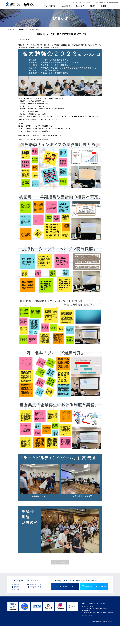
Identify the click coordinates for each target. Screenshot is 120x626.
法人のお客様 (66, 6)
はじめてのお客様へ (50, 6)
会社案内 (92, 6)
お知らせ (15, 29)
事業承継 (16, 589)
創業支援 (16, 587)
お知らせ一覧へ (60, 562)
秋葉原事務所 (86, 610)
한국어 (88, 2)
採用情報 (103, 6)
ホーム (9, 29)
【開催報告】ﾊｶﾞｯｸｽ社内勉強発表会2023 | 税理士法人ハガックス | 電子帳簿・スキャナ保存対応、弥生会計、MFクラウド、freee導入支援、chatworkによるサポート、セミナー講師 (20, 4)
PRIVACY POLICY (87, 615)
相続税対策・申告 (35, 584)
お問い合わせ (112, 2)
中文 (84, 2)
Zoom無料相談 (100, 2)
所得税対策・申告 (35, 587)
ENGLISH (78, 2)
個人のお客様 (80, 6)
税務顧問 (16, 584)
